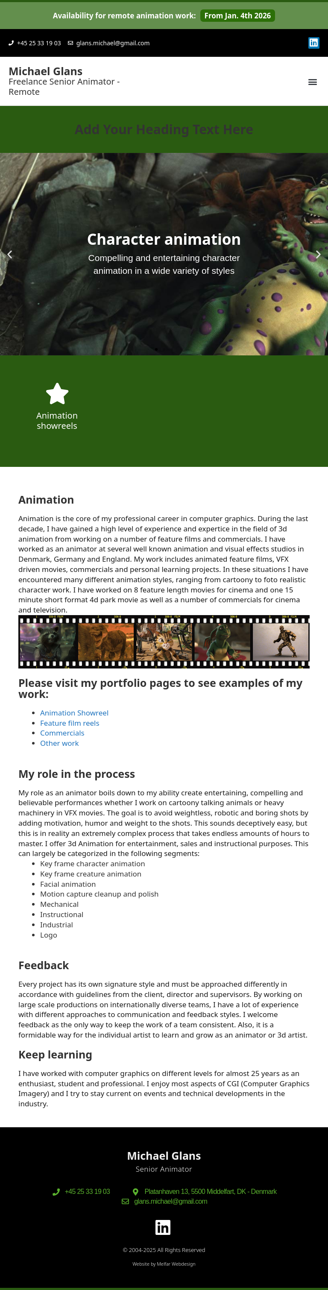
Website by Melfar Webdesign (164, 1264)
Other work (59, 743)
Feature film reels (70, 723)
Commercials (62, 733)
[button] (312, 81)
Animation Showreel (74, 713)
